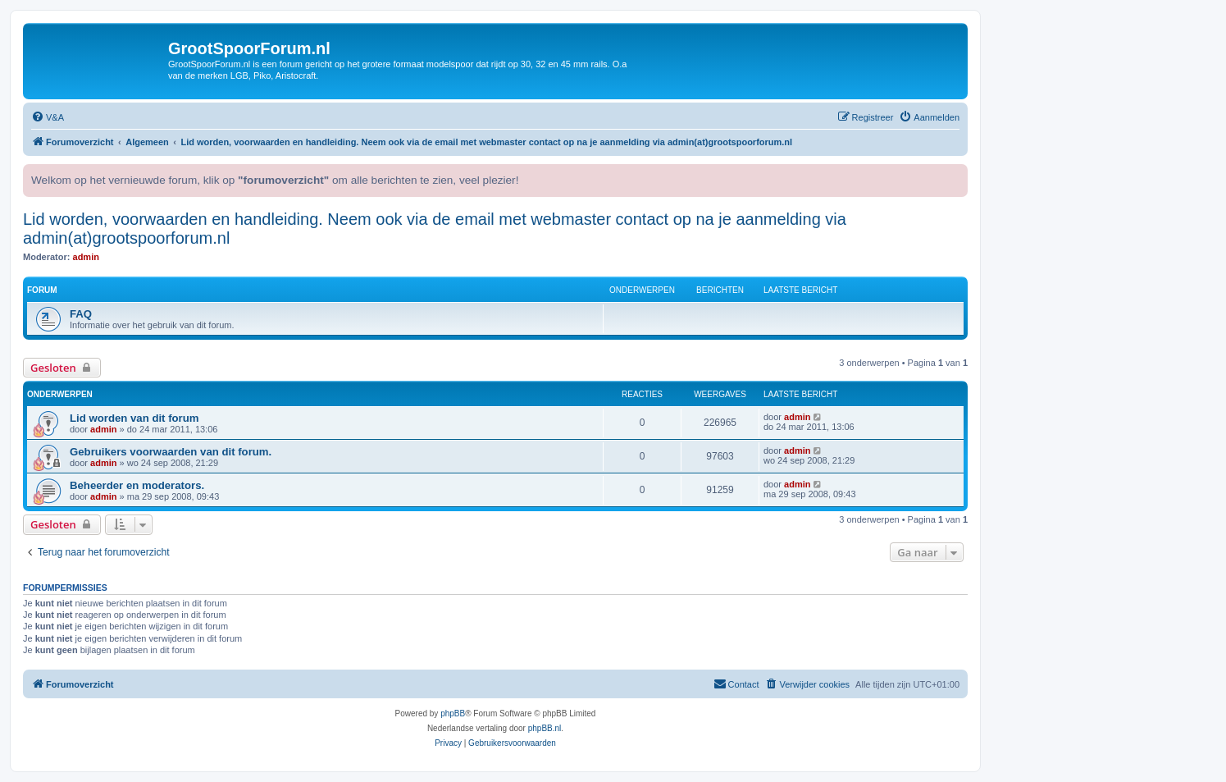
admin (86, 257)
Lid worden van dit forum (134, 418)
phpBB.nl (545, 728)
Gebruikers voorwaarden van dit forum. (170, 452)
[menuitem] (47, 117)
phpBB (452, 713)
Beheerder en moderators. (137, 485)
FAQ (81, 314)
